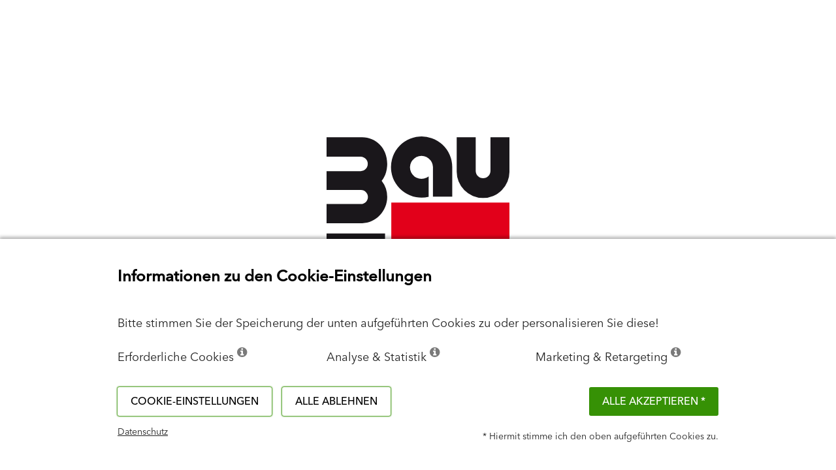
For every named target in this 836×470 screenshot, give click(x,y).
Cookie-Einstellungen (195, 401)
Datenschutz (143, 432)
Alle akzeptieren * (653, 401)
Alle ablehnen (336, 401)
